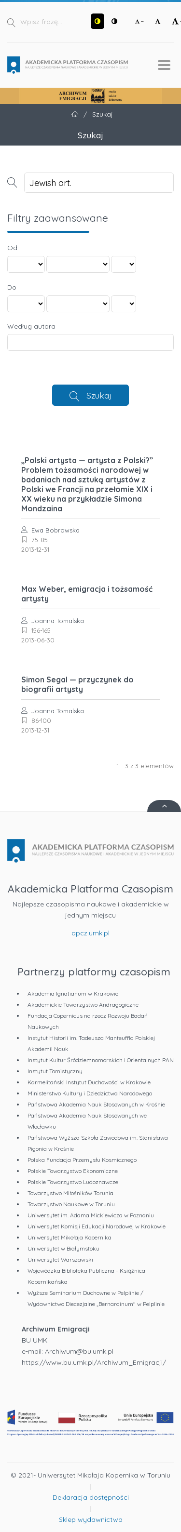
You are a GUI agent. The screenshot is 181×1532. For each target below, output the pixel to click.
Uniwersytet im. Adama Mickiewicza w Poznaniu (91, 1215)
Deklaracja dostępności (91, 1497)
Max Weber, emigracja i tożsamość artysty (87, 593)
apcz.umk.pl (90, 933)
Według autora (31, 326)
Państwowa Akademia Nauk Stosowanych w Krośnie (96, 1104)
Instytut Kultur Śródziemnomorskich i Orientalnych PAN (101, 1060)
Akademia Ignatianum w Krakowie (73, 993)
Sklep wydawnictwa (91, 1519)
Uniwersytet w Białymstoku (63, 1248)
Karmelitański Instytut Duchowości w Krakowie (89, 1082)
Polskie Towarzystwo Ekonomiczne (73, 1170)
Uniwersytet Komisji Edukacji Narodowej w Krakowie (97, 1226)
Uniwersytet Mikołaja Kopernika (69, 1237)
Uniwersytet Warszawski (60, 1259)
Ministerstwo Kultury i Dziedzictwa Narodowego (90, 1093)
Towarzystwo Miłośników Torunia (70, 1193)
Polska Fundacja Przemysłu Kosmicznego (82, 1159)
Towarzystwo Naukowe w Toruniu (71, 1204)
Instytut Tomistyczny (55, 1071)
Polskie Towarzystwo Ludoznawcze (73, 1182)
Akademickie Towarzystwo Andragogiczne (83, 1004)
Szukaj (98, 395)
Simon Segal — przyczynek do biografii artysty (77, 684)
